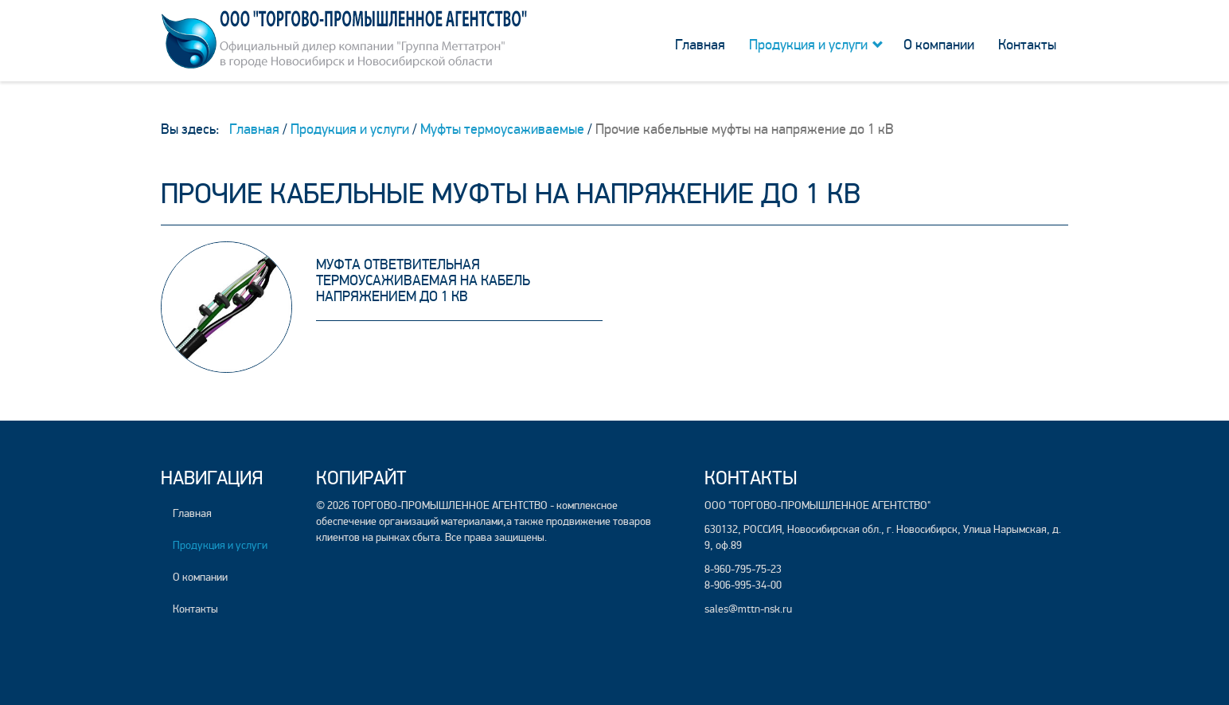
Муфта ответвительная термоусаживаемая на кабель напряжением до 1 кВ (423, 280)
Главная (700, 44)
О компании (938, 44)
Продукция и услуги (808, 44)
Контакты (1027, 44)
